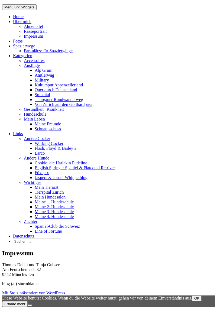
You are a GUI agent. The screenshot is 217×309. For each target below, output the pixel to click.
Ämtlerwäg (44, 75)
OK (196, 298)
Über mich (22, 21)
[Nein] (30, 305)
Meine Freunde (48, 124)
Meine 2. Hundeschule (54, 206)
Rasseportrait (35, 31)
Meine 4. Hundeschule (54, 216)
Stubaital (42, 94)
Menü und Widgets (19, 7)
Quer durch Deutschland (56, 89)
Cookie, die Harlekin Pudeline (61, 163)
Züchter (30, 221)
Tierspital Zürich (49, 192)
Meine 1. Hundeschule (54, 202)
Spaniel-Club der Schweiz (57, 226)
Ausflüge (32, 65)
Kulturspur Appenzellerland (59, 85)
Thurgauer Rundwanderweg (59, 99)
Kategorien (22, 55)
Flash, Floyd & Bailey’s (55, 148)
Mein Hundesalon (50, 197)
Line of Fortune (48, 231)
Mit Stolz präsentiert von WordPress (33, 293)
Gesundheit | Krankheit (44, 109)
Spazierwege (24, 46)
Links (18, 133)
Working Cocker (49, 143)
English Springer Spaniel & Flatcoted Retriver (75, 167)
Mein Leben (34, 119)
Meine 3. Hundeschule (54, 211)
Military (42, 80)
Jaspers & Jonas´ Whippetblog (61, 177)
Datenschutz (23, 236)
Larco (40, 153)
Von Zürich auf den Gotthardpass (63, 104)
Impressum (33, 36)
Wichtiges (32, 182)
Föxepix (42, 172)
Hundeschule (35, 114)
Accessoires (34, 60)
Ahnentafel (33, 26)
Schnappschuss (48, 128)
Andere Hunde (36, 158)
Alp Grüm (43, 70)
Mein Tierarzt (47, 187)
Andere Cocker (37, 138)
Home (18, 16)
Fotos (18, 41)
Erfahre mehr (14, 304)
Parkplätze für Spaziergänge (48, 50)
